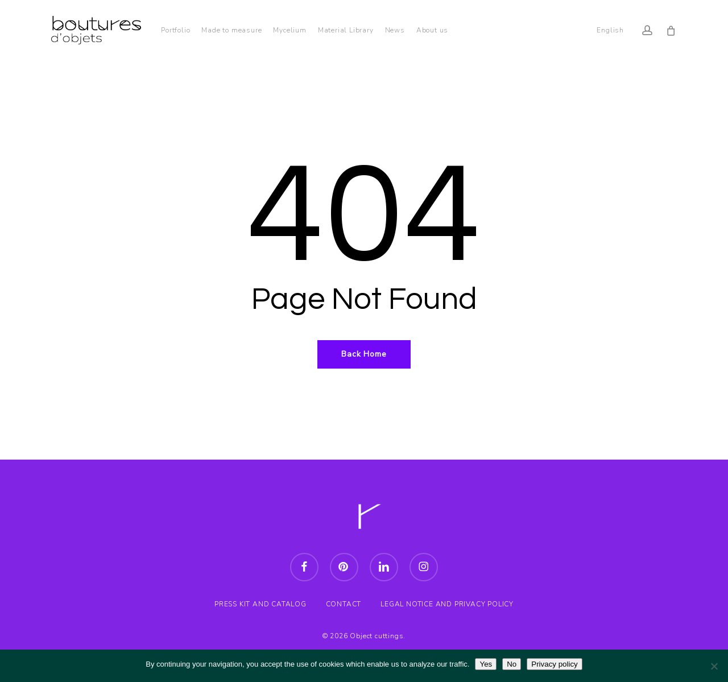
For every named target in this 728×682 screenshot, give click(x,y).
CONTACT (344, 604)
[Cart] (671, 30)
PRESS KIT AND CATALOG (260, 604)
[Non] (713, 666)
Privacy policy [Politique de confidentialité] (554, 664)
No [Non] (511, 664)
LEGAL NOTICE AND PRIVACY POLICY (447, 604)
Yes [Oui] (485, 664)
